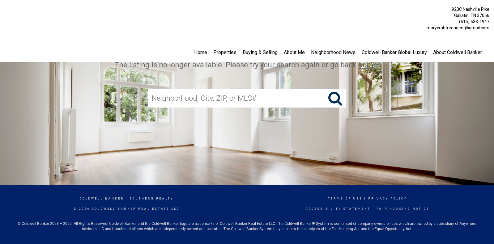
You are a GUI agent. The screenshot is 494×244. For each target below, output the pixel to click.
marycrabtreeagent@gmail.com (458, 27)
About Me (294, 52)
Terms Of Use (345, 198)
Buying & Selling (260, 52)
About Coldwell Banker (457, 52)
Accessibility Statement (338, 208)
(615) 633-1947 (474, 21)
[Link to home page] (6, 11)
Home (200, 52)
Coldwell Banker (102, 198)
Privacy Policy (387, 198)
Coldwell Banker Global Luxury (394, 52)
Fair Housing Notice (403, 208)
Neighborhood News (333, 52)
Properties (224, 52)
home (367, 65)
